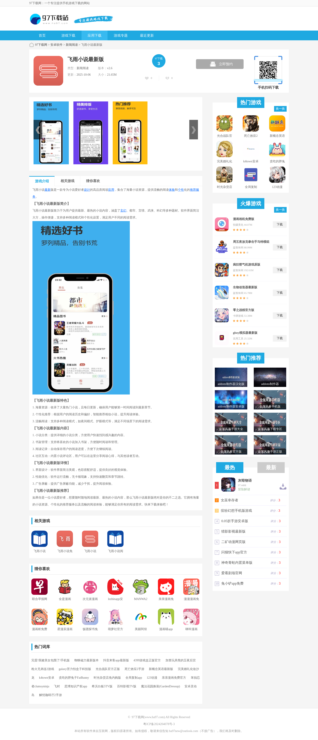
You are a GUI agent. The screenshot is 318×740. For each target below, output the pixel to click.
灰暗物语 (245, 480)
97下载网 (41, 44)
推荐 (193, 189)
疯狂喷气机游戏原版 (246, 264)
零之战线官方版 (243, 310)
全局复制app (133, 677)
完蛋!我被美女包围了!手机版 (50, 660)
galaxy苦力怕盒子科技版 (75, 669)
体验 (172, 189)
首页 (42, 35)
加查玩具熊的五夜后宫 (180, 660)
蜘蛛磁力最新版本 (86, 660)
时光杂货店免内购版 (107, 677)
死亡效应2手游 (134, 669)
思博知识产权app (75, 686)
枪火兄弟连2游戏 (42, 669)
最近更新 (147, 35)
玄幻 (123, 210)
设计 (87, 189)
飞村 (57, 686)
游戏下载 (68, 35)
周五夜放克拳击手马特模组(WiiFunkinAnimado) (251, 242)
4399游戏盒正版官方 (147, 660)
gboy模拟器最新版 (245, 332)
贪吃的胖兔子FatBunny (74, 677)
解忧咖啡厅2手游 (50, 695)
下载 (280, 224)
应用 (111, 189)
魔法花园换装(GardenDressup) (160, 686)
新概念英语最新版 (161, 669)
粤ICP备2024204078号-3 (159, 724)
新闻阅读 (72, 44)
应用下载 (94, 35)
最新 (48, 189)
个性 (181, 189)
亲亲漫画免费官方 (174, 677)
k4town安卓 (46, 677)
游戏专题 (121, 35)
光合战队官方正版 (108, 669)
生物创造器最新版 (245, 287)
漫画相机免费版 (243, 219)
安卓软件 (56, 44)
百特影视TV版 (126, 686)
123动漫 (152, 677)
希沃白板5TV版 (102, 686)
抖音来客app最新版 (116, 660)
